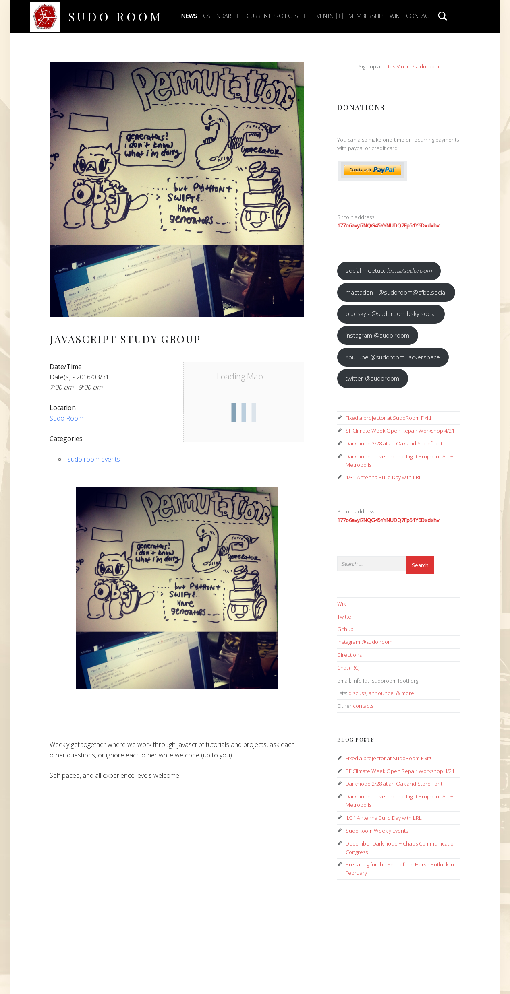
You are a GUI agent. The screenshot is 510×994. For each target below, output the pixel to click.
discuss (357, 693)
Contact (418, 16)
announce (381, 693)
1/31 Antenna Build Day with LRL (384, 477)
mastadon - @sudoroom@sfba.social (396, 292)
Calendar (221, 16)
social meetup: (389, 270)
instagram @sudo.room (377, 335)
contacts (363, 705)
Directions (349, 654)
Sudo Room (115, 16)
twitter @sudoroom (372, 378)
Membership (366, 16)
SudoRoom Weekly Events (377, 830)
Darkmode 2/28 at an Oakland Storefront (394, 443)
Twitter (345, 616)
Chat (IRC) (348, 667)
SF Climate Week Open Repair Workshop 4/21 (400, 430)
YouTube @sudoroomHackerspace (393, 357)
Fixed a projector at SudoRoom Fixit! (388, 417)
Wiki (395, 16)
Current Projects (277, 16)
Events (328, 16)
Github (345, 629)
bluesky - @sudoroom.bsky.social (391, 313)
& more (405, 693)
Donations (361, 107)
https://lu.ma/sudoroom (411, 66)
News (189, 16)
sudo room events (94, 459)
